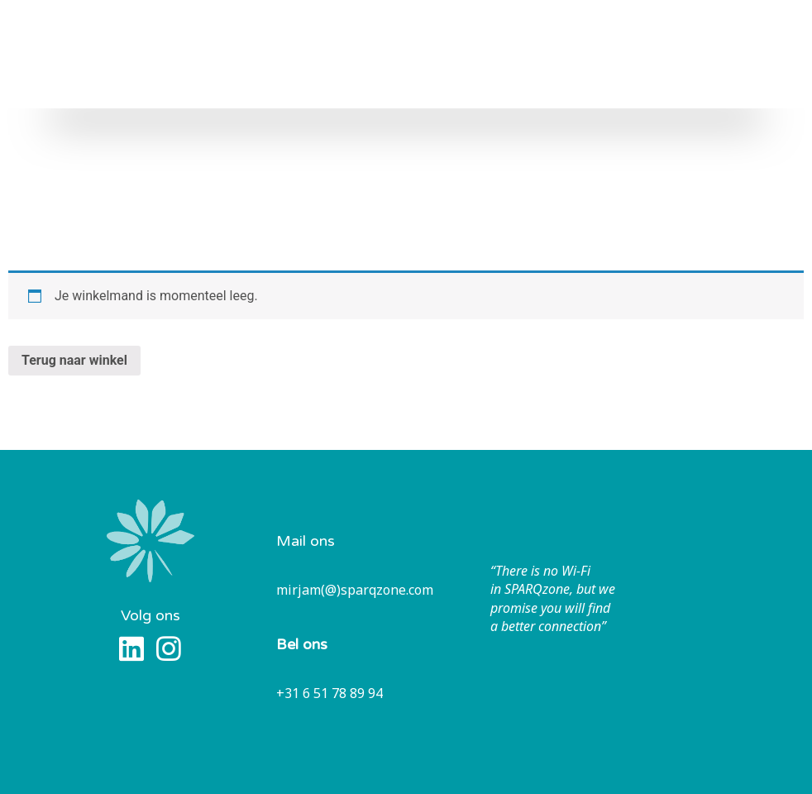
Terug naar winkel (74, 360)
